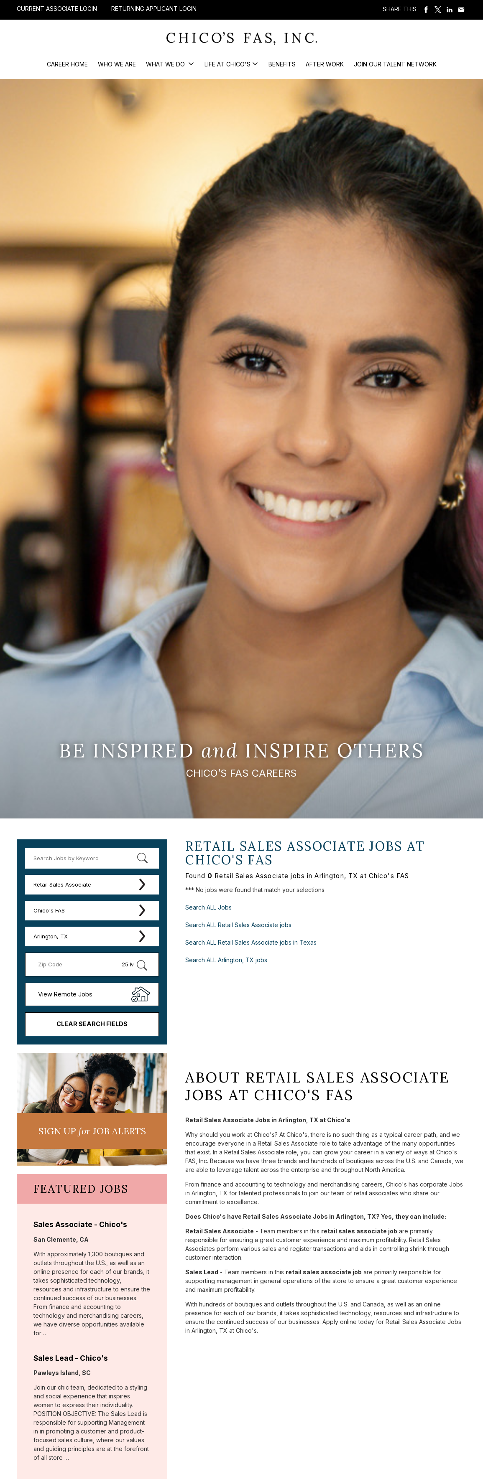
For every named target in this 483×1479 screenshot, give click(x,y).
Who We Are (117, 64)
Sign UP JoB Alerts (92, 1131)
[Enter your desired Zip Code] (72, 964)
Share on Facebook (426, 9)
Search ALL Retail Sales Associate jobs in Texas (251, 942)
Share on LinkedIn (449, 9)
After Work (325, 64)
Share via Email (461, 9)
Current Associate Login (57, 8)
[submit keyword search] (142, 858)
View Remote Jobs (65, 994)
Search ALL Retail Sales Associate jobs (238, 924)
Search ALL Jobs (208, 907)
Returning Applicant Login (154, 8)
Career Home (67, 64)
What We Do (166, 64)
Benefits (282, 64)
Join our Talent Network (395, 64)
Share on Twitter (438, 9)
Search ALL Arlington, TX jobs (226, 959)
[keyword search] (92, 858)
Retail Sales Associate (62, 884)
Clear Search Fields (92, 1023)
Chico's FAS (49, 910)
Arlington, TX (50, 936)
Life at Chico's (227, 64)
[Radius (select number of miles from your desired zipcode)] (131, 964)
